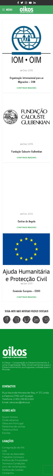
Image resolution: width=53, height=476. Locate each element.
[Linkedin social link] (34, 3)
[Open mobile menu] (7, 10)
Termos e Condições (13, 463)
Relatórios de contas (13, 426)
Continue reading (26, 88)
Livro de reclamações (14, 466)
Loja (4, 450)
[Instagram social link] (26, 3)
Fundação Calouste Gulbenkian (26, 151)
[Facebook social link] (18, 3)
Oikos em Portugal (12, 423)
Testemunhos (10, 429)
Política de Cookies (12, 470)
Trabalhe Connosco (13, 457)
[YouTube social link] (30, 3)
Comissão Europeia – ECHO (26, 291)
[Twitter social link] (22, 3)
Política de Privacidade (15, 460)
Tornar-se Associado (13, 454)
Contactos (8, 473)
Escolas (6, 433)
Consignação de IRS (13, 447)
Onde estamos (10, 420)
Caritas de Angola (26, 221)
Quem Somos (10, 417)
